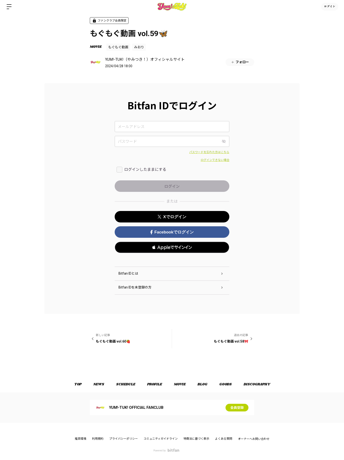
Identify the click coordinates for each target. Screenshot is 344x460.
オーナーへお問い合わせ (253, 439)
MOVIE (96, 46)
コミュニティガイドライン (161, 438)
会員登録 (237, 408)
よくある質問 (223, 438)
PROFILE (154, 384)
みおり (139, 47)
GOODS (225, 384)
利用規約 (97, 438)
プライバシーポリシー (123, 438)
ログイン (329, 7)
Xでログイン (172, 217)
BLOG (202, 384)
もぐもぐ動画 (118, 47)
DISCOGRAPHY (257, 384)
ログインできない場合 (215, 160)
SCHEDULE (125, 384)
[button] (172, 247)
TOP (77, 384)
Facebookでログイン (172, 232)
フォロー (240, 62)
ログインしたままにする (145, 169)
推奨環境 (80, 438)
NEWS (98, 384)
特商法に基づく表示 (196, 438)
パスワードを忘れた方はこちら (209, 152)
